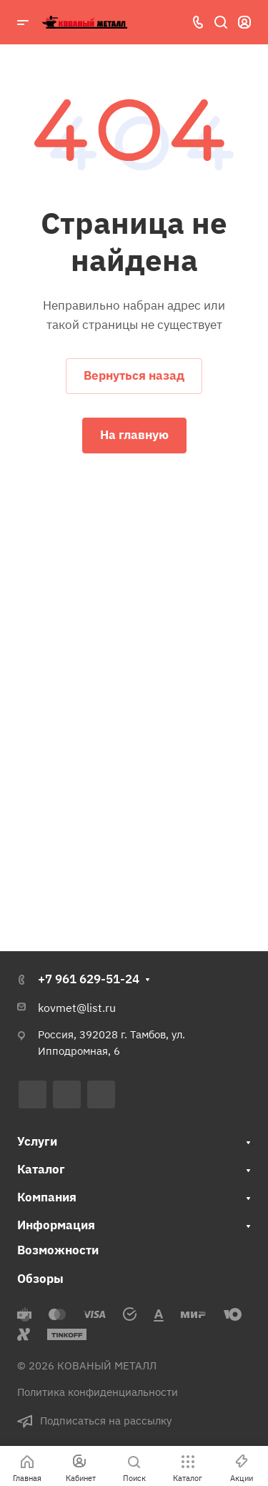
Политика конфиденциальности (97, 1392)
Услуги (37, 1141)
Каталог (41, 1169)
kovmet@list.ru (77, 1007)
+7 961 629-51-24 (88, 979)
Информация (56, 1225)
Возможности (58, 1250)
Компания (46, 1197)
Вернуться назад (134, 375)
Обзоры (40, 1278)
